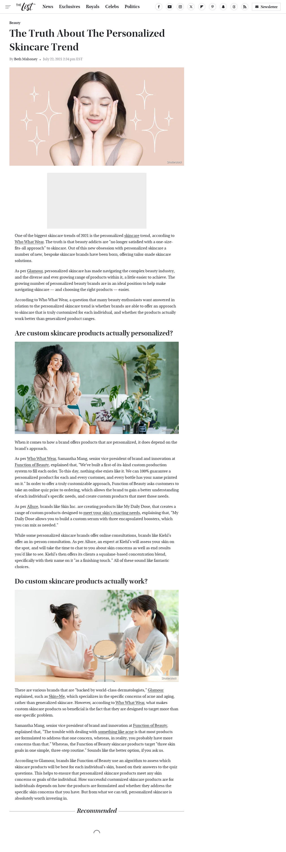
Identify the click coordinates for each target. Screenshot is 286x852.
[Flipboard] (201, 6)
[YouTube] (169, 6)
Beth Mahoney (25, 59)
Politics (132, 6)
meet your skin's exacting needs (111, 513)
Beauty (14, 23)
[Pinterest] (212, 6)
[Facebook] (158, 6)
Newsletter (266, 7)
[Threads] (234, 6)
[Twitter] (191, 6)
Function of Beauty (32, 465)
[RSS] (244, 6)
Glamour (35, 271)
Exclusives (69, 6)
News (48, 6)
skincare (131, 235)
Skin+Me (57, 696)
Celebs (112, 6)
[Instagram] (180, 6)
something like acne (116, 732)
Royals (92, 6)
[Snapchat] (223, 6)
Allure (32, 506)
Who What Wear (29, 242)
